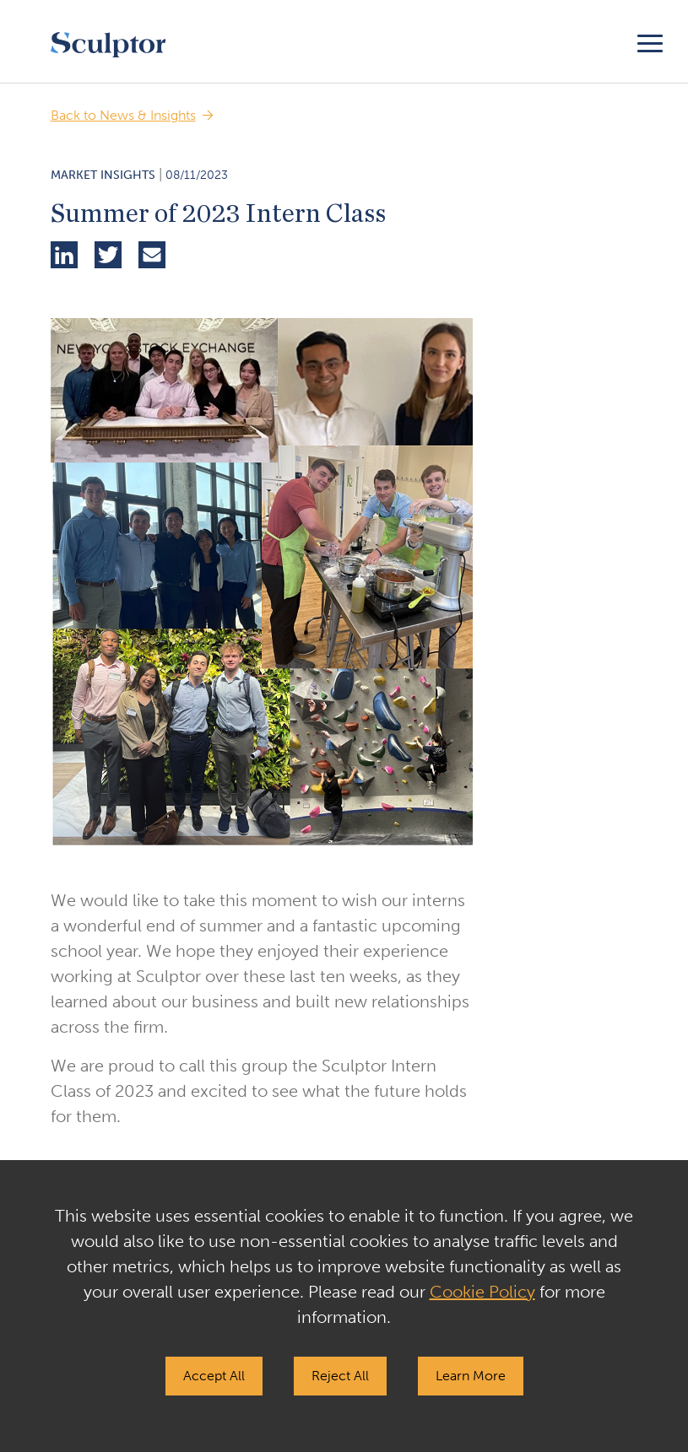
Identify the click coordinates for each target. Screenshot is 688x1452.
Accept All (214, 1376)
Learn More (471, 1376)
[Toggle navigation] (650, 41)
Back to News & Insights (123, 115)
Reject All (340, 1376)
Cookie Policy (482, 1292)
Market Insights (103, 175)
